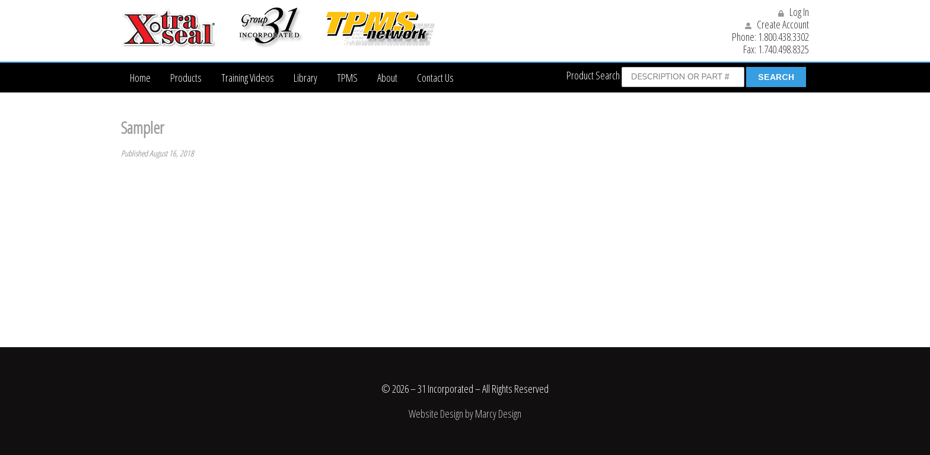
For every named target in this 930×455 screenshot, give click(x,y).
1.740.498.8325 (783, 49)
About (387, 78)
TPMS (347, 78)
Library (305, 78)
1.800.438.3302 (783, 37)
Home (140, 78)
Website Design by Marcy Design (465, 413)
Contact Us (435, 78)
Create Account (777, 24)
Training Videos (247, 78)
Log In (793, 12)
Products (186, 78)
